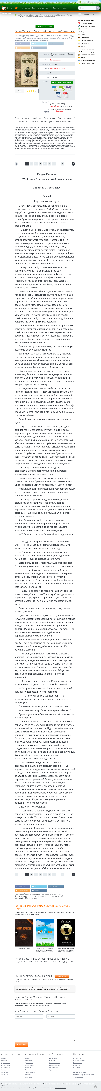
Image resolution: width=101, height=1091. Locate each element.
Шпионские (4, 1075)
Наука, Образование (87, 29)
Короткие (52, 1061)
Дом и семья (84, 43)
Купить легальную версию (62, 83)
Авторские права (45, 26)
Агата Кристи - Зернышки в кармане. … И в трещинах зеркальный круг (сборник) (66, 951)
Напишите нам (54, 107)
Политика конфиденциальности (83, 1075)
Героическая (29, 1061)
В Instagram (57, 44)
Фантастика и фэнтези (87, 20)
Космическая (29, 1065)
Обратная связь (78, 1077)
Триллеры (4, 1073)
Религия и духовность (87, 49)
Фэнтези (28, 1075)
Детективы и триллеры (40, 8)
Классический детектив (57, 69)
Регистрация (94, 2)
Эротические (53, 1070)
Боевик (3, 1058)
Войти (83, 2)
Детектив (4, 1061)
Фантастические (54, 1063)
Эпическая (28, 1077)
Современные (53, 1068)
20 (62, 164)
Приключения (85, 37)
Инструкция (59, 111)
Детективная (29, 1063)
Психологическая (30, 1070)
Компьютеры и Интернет (88, 60)
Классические (5, 1068)
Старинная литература (88, 54)
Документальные (86, 32)
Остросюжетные (54, 1065)
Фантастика (6, 13)
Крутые (3, 1070)
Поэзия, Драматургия (87, 63)
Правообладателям (79, 1073)
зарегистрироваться (37, 990)
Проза (83, 34)
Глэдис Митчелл (55, 60)
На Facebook (22, 44)
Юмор (83, 57)
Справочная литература (88, 52)
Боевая (27, 1058)
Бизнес (83, 46)
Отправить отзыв (21, 1045)
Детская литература (87, 40)
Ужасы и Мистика (30, 1073)
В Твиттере (39, 44)
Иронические (5, 1063)
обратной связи (60, 1088)
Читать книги (25, 8)
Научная (28, 1068)
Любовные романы (60, 8)
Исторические (5, 1065)
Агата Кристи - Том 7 (24, 949)
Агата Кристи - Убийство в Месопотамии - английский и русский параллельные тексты (45, 951)
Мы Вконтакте (40, 48)
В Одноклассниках (24, 48)
